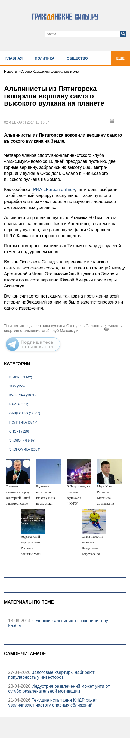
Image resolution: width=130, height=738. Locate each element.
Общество (77, 58)
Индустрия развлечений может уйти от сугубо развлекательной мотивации (59, 688)
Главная (14, 58)
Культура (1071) (22, 395)
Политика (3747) (23, 422)
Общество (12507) (24, 413)
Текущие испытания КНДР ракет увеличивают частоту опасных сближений (52, 702)
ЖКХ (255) (17, 386)
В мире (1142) (20, 377)
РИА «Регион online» (54, 189)
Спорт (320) (19, 431)
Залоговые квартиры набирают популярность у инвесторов (51, 675)
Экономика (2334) (24, 449)
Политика (44, 58)
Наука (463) (18, 404)
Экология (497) (22, 440)
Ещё (120, 58)
